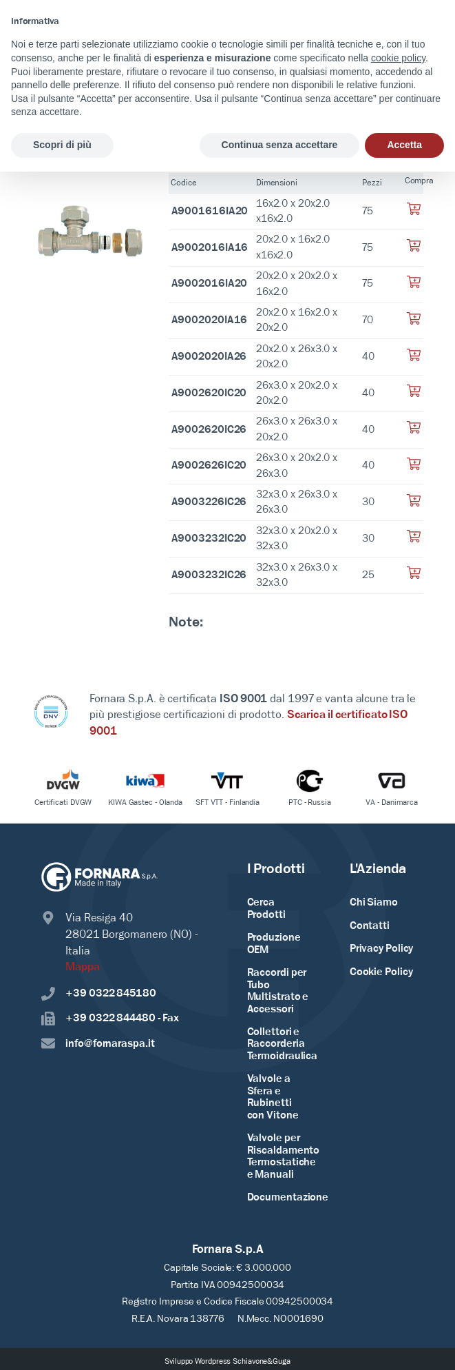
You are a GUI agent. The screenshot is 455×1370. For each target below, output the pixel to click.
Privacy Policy (382, 949)
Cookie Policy (381, 972)
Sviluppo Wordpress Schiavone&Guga (227, 1363)
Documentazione (288, 1199)
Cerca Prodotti (266, 909)
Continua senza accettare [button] (280, 144)
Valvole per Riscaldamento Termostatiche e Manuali (283, 1158)
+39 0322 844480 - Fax (110, 1019)
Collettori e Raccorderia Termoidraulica (282, 1045)
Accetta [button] (404, 144)
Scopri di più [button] (62, 144)
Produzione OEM (274, 944)
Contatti (370, 926)
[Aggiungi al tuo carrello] (414, 213)
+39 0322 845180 (98, 993)
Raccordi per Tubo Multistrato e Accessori (278, 991)
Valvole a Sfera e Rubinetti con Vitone (273, 1099)
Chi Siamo (374, 903)
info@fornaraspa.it (97, 1043)
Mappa (82, 967)
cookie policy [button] (398, 57)
